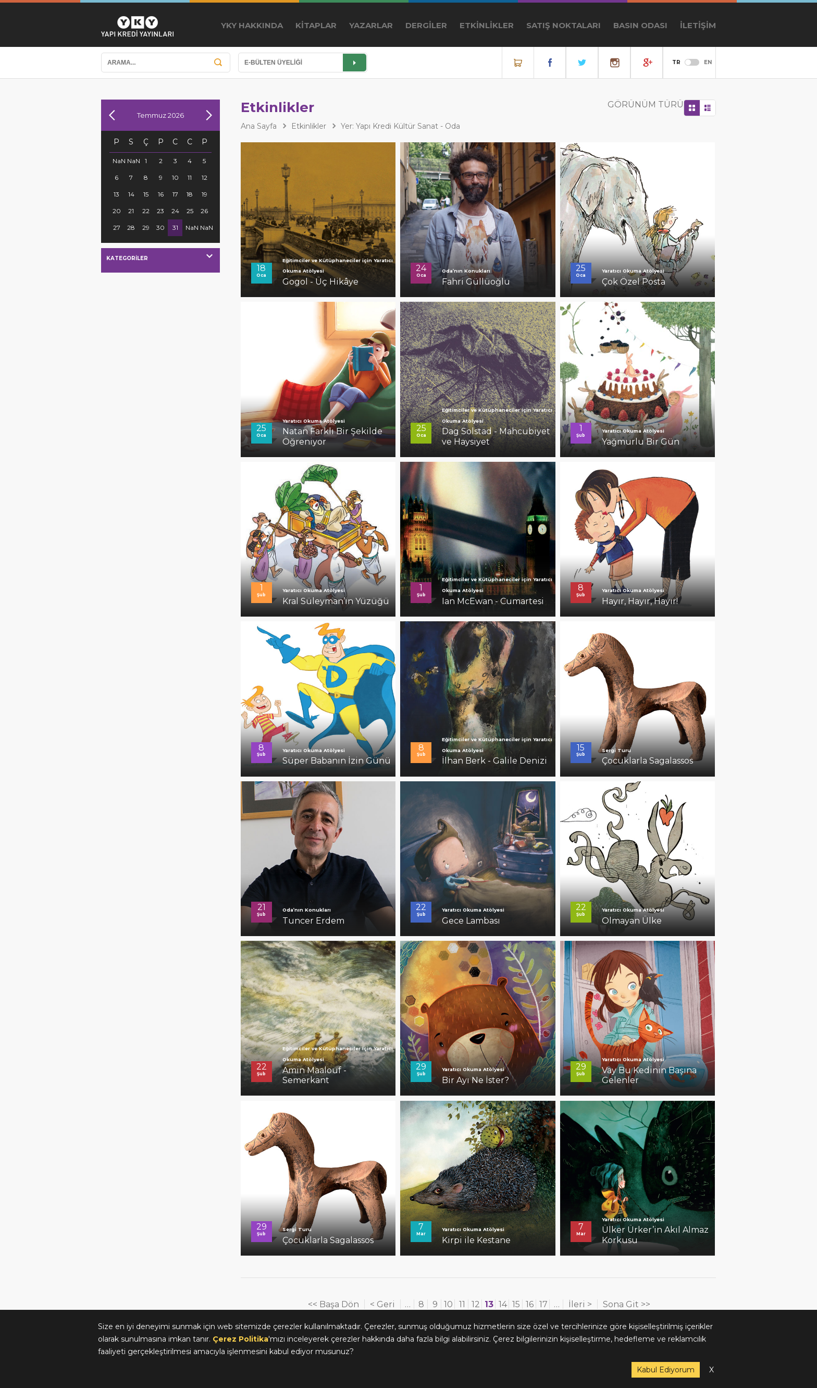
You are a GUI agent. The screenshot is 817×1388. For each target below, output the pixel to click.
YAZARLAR (371, 25)
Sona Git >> (626, 1304)
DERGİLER (426, 25)
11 (462, 1304)
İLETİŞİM (698, 25)
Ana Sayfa (259, 126)
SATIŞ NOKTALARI (563, 25)
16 (530, 1304)
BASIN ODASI (640, 25)
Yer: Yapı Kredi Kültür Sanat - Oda (400, 126)
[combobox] (160, 260)
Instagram (614, 62)
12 (476, 1304)
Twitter (582, 62)
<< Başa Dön (333, 1304)
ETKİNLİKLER (487, 25)
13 (489, 1304)
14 (503, 1304)
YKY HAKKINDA (252, 25)
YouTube (646, 62)
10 (448, 1304)
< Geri (382, 1304)
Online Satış (518, 62)
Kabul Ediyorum (666, 1369)
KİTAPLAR (316, 25)
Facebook (549, 62)
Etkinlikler (308, 126)
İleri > (580, 1304)
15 (516, 1304)
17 (543, 1304)
